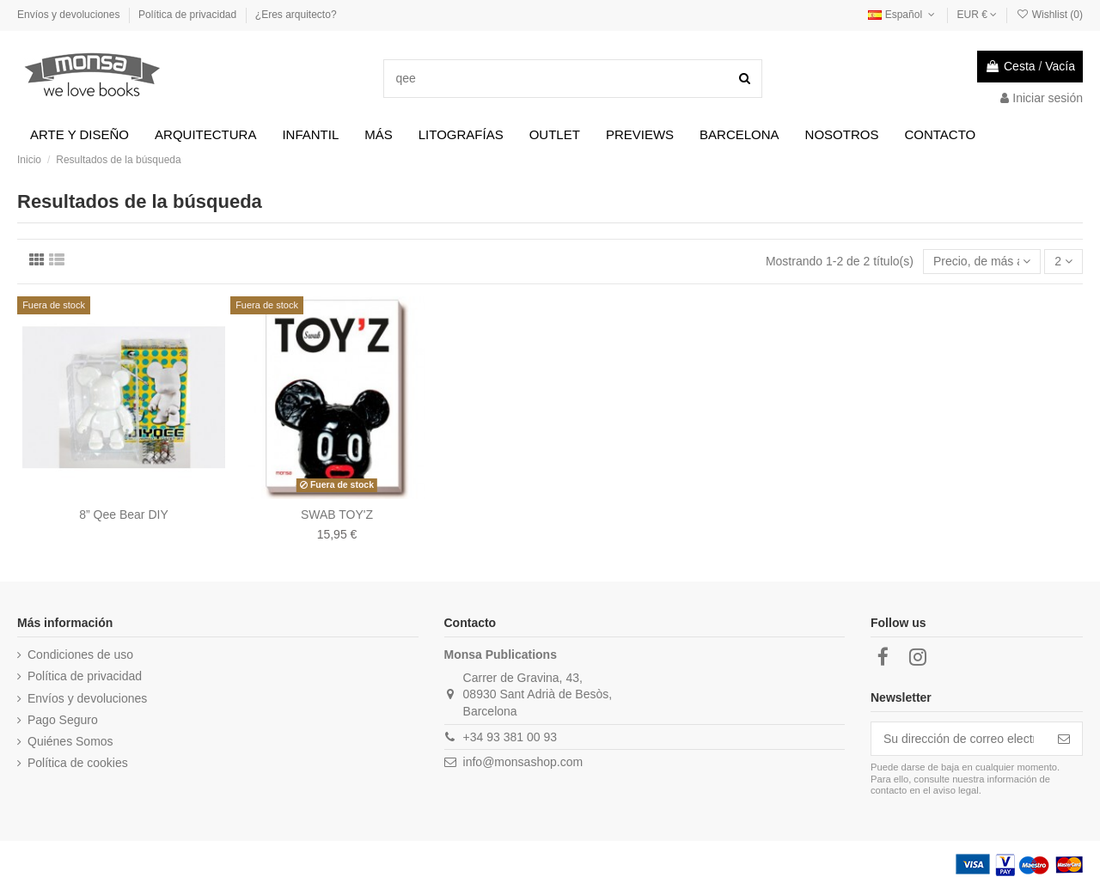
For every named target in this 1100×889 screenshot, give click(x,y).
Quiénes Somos (70, 741)
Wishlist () (1049, 15)
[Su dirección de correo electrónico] (958, 738)
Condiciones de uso (80, 654)
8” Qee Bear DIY (123, 514)
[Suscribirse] (1064, 738)
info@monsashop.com (523, 762)
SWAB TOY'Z (337, 514)
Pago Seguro (63, 720)
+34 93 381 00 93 (510, 737)
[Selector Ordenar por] (982, 261)
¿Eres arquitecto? (296, 15)
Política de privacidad (188, 15)
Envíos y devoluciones (70, 15)
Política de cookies (78, 763)
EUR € (977, 15)
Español (903, 15)
